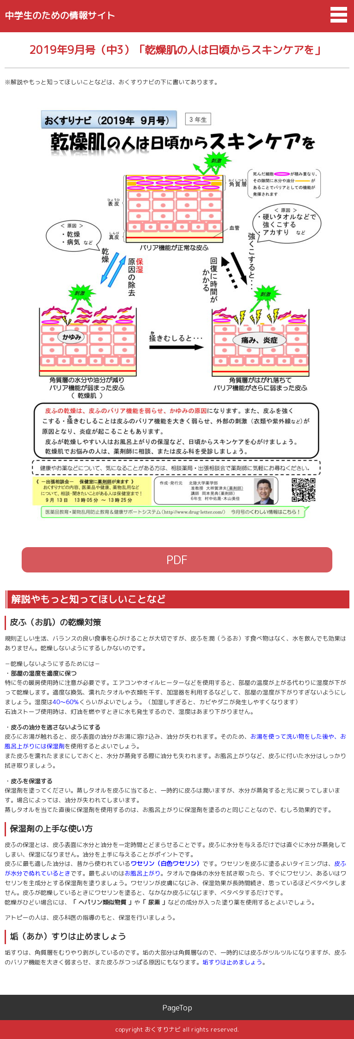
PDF (177, 559)
